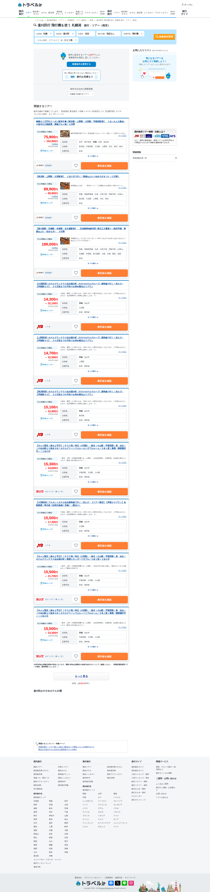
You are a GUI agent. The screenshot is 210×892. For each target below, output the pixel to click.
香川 (66, 841)
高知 (66, 845)
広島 (66, 838)
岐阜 (66, 827)
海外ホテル (87, 771)
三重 (50, 827)
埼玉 (50, 812)
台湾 (100, 794)
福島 (35, 808)
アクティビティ (91, 13)
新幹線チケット (59, 13)
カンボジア (117, 805)
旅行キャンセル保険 (164, 773)
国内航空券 (38, 774)
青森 (50, 801)
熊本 (50, 852)
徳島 (35, 845)
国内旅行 (21, 12)
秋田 (35, 805)
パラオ (116, 808)
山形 (66, 805)
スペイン (86, 819)
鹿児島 (36, 856)
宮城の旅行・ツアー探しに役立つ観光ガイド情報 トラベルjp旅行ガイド (66, 747)
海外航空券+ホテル (114, 767)
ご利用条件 (108, 878)
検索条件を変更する (81, 64)
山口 (50, 841)
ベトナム (116, 797)
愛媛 (50, 845)
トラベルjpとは (162, 797)
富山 (66, 819)
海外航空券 (111, 771)
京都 (50, 830)
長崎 (66, 849)
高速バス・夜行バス (41, 778)
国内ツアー (38, 767)
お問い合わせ (161, 794)
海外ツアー (87, 767)
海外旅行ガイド (138, 771)
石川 (35, 823)
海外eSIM (111, 778)
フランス (86, 816)
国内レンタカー (64, 778)
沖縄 (50, 856)
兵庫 (66, 834)
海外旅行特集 (88, 781)
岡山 (35, 838)
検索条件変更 (166, 36)
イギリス (116, 812)
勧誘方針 (118, 878)
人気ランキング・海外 (140, 778)
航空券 (51, 13)
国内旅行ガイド (138, 767)
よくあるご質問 (162, 784)
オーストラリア (104, 823)
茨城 (66, 808)
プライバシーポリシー (93, 878)
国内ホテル (62, 771)
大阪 (66, 830)
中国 (84, 797)
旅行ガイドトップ (139, 800)
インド (85, 805)
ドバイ (116, 827)
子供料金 (54, 144)
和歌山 (36, 834)
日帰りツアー (63, 767)
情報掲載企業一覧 (154, 158)
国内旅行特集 (63, 785)
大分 (35, 852)
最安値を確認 (104, 166)
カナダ (100, 812)
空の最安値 (38, 789)
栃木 (50, 808)
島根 (35, 841)
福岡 (35, 849)
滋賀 (35, 830)
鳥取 (50, 838)
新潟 (50, 819)
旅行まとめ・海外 (139, 792)
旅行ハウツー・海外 (139, 785)
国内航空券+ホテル (41, 771)
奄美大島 (37, 867)
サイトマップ (130, 878)
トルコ (85, 827)
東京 (35, 816)
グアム (100, 808)
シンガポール (88, 801)
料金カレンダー (47, 151)
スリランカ (102, 805)
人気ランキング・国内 (140, 774)
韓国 (84, 794)
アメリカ (86, 812)
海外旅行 (109, 12)
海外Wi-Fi (86, 778)
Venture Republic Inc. (107, 888)
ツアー (28, 13)
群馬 (35, 812)
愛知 (35, 827)
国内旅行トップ (40, 797)
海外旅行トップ (89, 790)
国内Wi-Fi (62, 781)
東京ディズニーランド (42, 863)
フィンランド (88, 823)
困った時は (187, 5)
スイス (100, 819)
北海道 (36, 801)
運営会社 (78, 878)
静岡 (66, 823)
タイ (100, 797)
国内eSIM (37, 785)
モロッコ (101, 827)
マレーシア (117, 801)
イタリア (101, 816)
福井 (50, 823)
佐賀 (50, 849)
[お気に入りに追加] (76, 165)
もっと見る (81, 676)
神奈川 (51, 816)
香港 (115, 794)
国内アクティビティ (41, 781)
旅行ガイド (184, 12)
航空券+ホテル (36, 13)
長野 (35, 819)
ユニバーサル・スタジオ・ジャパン (48, 859)
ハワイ (85, 808)
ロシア (116, 819)
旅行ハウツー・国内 (139, 781)
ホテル (44, 13)
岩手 (66, 801)
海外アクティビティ (115, 774)
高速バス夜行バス (79, 13)
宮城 (50, 805)
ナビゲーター (137, 796)
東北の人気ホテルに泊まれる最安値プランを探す (57, 749)
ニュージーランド (120, 823)
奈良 (50, 834)
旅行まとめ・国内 (139, 789)
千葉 (66, 812)
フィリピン (102, 801)
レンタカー (69, 13)
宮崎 (66, 852)
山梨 (66, 816)
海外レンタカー (89, 774)
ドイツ (116, 816)
